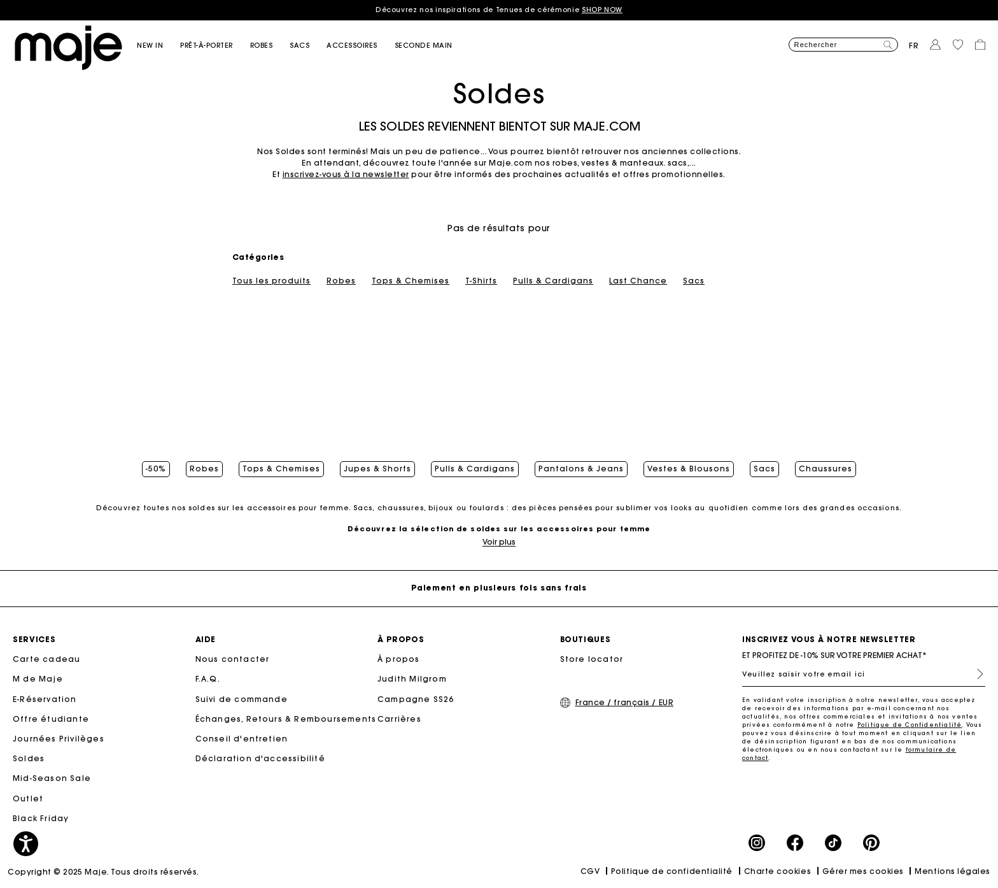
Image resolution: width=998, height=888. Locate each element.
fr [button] (914, 45)
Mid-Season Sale (52, 778)
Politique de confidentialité (672, 871)
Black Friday (41, 818)
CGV (590, 871)
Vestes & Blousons (688, 469)
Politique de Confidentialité (909, 724)
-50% (156, 469)
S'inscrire (975, 674)
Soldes (29, 758)
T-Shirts (481, 281)
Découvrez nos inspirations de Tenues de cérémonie (499, 9)
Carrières (399, 719)
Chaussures (825, 469)
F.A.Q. (207, 679)
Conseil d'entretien (241, 738)
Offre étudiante (51, 719)
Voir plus (499, 542)
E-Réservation (45, 699)
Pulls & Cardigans (553, 281)
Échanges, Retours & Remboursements (286, 719)
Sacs (694, 281)
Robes (341, 281)
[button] (158, 45)
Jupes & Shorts (377, 469)
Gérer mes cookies (863, 871)
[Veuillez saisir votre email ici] (863, 674)
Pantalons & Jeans (581, 469)
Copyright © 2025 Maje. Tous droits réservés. (103, 872)
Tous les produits (271, 281)
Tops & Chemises (410, 281)
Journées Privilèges (58, 738)
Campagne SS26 (415, 699)
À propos (398, 659)
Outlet (28, 798)
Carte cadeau (46, 659)
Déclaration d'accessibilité (260, 758)
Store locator (592, 659)
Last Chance (638, 281)
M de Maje (38, 679)
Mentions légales (952, 871)
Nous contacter (232, 659)
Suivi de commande (241, 699)
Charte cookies (778, 871)
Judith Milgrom (412, 679)
